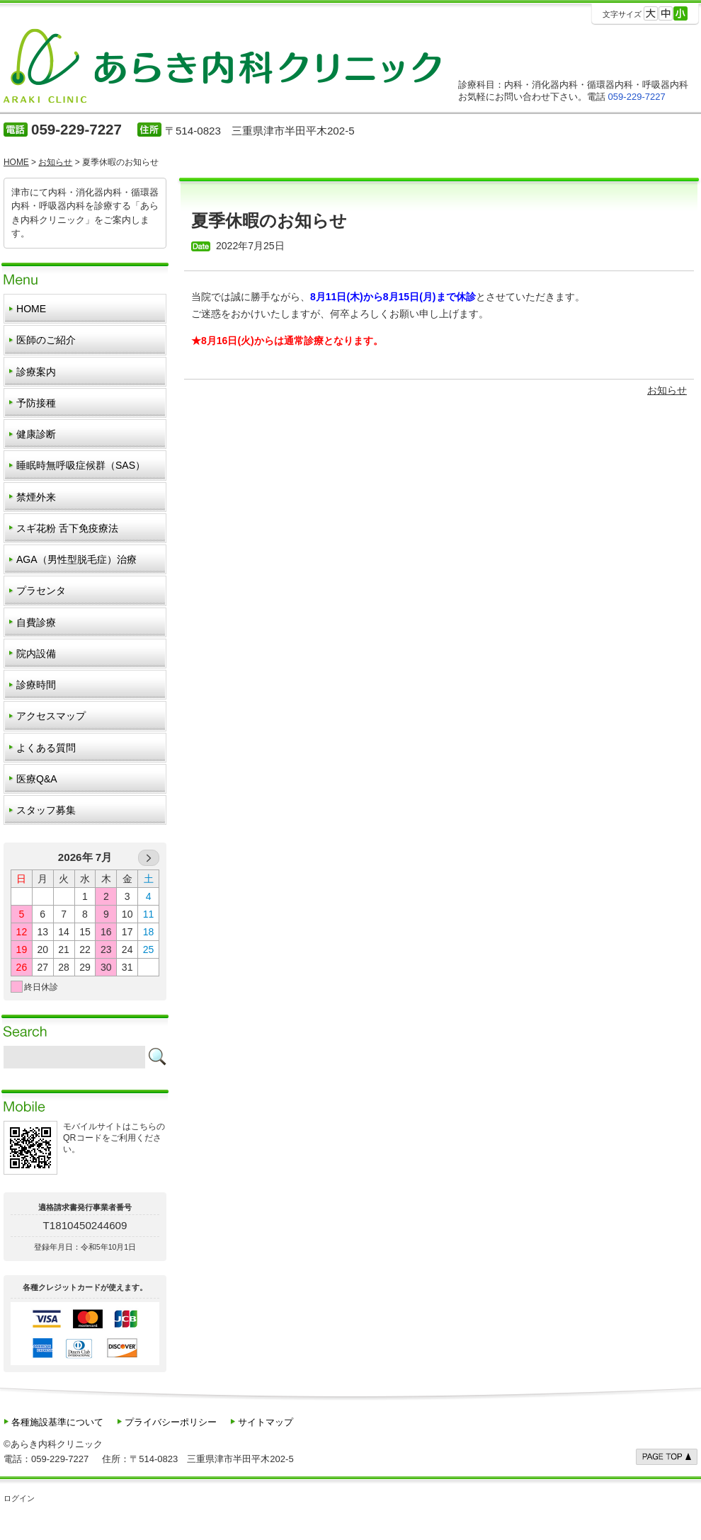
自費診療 (36, 622)
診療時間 (36, 684)
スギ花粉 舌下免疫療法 (67, 528)
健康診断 (36, 434)
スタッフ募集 (46, 810)
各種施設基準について (57, 1422)
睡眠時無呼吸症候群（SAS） (80, 465)
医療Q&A (36, 779)
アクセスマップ (51, 715)
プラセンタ (41, 590)
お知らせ (667, 390)
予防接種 (36, 403)
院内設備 (36, 653)
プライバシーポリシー (171, 1422)
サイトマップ (265, 1422)
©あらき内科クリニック (53, 1444)
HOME (31, 308)
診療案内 (36, 371)
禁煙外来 (36, 497)
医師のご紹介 (46, 340)
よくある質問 (46, 747)
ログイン (19, 1498)
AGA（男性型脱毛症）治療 (76, 559)
